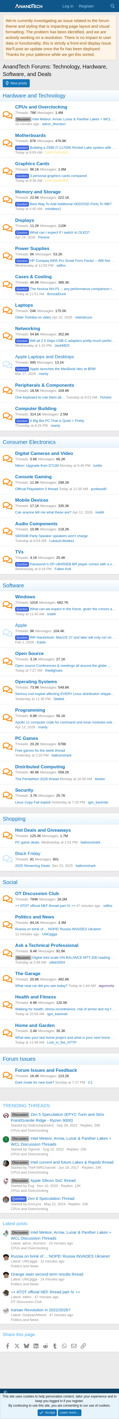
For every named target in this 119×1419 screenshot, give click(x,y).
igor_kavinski (98, 802)
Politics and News (34, 917)
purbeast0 (99, 489)
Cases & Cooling (33, 276)
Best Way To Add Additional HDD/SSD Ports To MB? (63, 204)
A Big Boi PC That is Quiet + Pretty (49, 421)
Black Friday (28, 853)
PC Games (26, 738)
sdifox (61, 265)
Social (10, 882)
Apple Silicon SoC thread (43, 1180)
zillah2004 (57, 962)
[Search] (112, 6)
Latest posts (15, 1223)
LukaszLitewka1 (61, 541)
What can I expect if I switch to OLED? (52, 232)
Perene (43, 237)
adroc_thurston (54, 124)
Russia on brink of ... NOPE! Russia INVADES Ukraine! (58, 929)
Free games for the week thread (40, 750)
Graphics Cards (32, 163)
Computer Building (36, 408)
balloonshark (62, 755)
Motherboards (30, 135)
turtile (97, 466)
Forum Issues (19, 1059)
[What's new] (102, 6)
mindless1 (53, 209)
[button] (5, 1392)
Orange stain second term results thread (47, 1274)
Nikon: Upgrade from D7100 (37, 466)
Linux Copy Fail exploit (33, 802)
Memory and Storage (38, 191)
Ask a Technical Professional (46, 945)
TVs (19, 552)
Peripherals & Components (44, 385)
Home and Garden (35, 1025)
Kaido (41, 642)
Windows (25, 596)
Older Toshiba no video (33, 317)
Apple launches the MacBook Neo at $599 (55, 369)
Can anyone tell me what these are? (43, 512)
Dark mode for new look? (34, 1082)
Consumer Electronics (29, 442)
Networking (27, 328)
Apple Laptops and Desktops (44, 356)
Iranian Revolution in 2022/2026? (40, 1310)
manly (43, 374)
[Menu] (7, 6)
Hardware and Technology (34, 96)
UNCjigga (49, 934)
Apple (21, 625)
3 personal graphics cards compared (51, 176)
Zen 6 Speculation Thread (42, 1198)
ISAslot (105, 397)
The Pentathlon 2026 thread (37, 779)
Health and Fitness (35, 997)
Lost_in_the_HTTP (62, 1042)
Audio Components (36, 523)
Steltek (59, 699)
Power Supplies (32, 248)
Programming (30, 710)
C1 (90, 1082)
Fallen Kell (63, 569)
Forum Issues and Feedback (46, 1070)
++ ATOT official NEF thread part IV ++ (45, 906)
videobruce (83, 317)
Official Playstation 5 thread (36, 489)
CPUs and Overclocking (41, 107)
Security (24, 790)
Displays (24, 220)
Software (13, 585)
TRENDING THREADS (26, 1105)
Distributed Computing (40, 766)
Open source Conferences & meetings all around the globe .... (63, 666)
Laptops (24, 305)
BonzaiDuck (56, 294)
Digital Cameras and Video (44, 453)
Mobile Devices (31, 500)
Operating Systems (36, 681)
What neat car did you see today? (41, 986)
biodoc (100, 779)
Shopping (14, 819)
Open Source (29, 653)
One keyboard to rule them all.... (40, 397)
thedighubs (53, 670)
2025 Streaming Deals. (33, 866)
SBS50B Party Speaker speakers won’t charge (51, 536)
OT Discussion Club (37, 893)
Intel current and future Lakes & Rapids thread (62, 1162)
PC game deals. (27, 842)
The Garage (28, 973)
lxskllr (99, 512)
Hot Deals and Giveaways (43, 830)
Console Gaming (33, 476)
